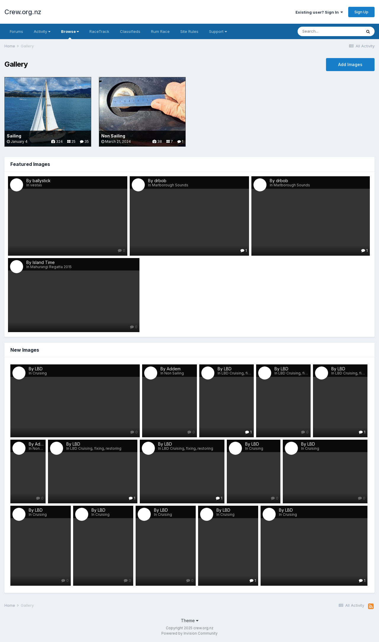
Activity (42, 31)
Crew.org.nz (22, 12)
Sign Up (361, 11)
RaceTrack (99, 31)
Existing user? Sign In (319, 12)
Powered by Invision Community (189, 633)
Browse (70, 34)
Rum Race (160, 31)
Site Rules (189, 31)
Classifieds (130, 31)
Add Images (350, 64)
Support (218, 31)
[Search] (330, 31)
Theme (189, 620)
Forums (16, 31)
